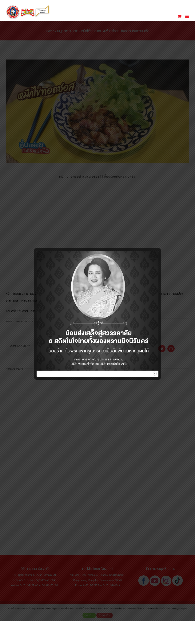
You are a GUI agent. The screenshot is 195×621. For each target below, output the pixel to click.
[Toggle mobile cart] (179, 16)
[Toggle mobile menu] (187, 16)
